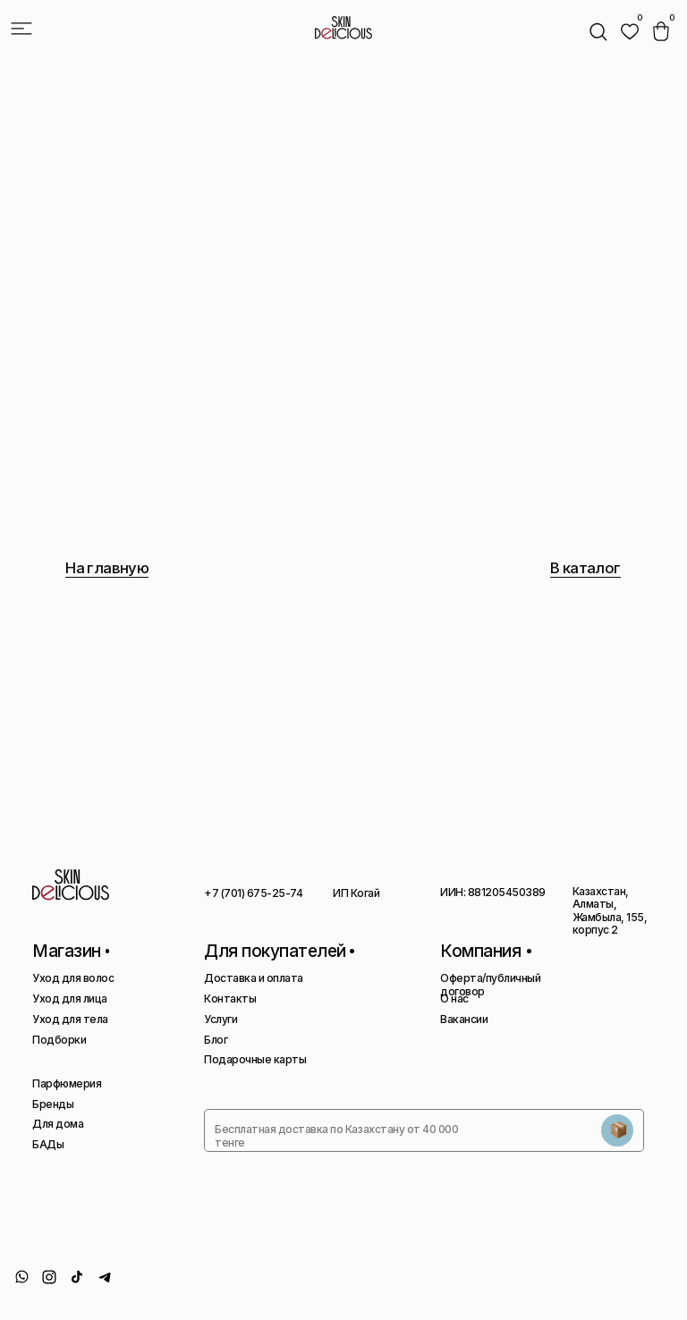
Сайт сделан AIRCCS (626, 1282)
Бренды (52, 1104)
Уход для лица (69, 998)
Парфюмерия (66, 1083)
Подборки (59, 1039)
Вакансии (464, 1019)
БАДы (48, 1144)
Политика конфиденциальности (453, 1288)
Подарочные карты (255, 1059)
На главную (106, 568)
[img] (630, 31)
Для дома (57, 1123)
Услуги (220, 1019)
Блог (215, 1039)
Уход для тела (70, 1019)
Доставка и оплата (253, 978)
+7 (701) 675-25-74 (253, 893)
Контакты (230, 998)
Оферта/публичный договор (490, 984)
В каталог (585, 568)
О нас (454, 998)
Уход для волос (73, 978)
